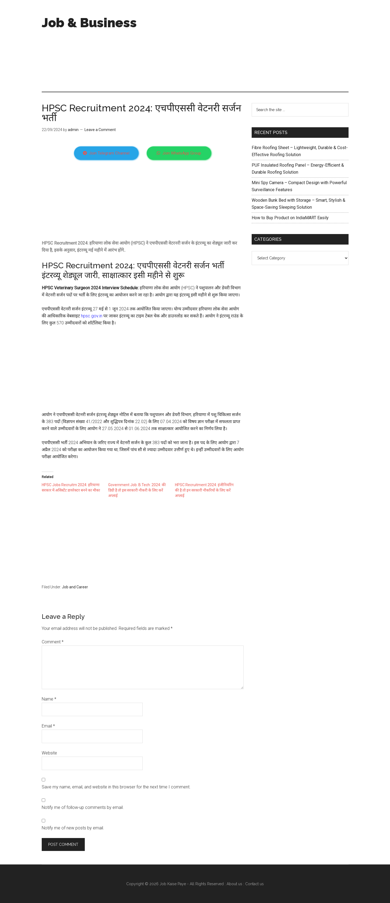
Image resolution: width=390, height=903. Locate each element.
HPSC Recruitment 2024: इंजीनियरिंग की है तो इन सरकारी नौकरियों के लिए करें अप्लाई (204, 490)
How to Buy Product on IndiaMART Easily (290, 217)
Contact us (254, 884)
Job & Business (89, 22)
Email (48, 726)
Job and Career (75, 587)
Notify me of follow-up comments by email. (83, 807)
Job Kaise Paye (173, 884)
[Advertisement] (251, 46)
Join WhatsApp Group (179, 153)
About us (234, 884)
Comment (53, 641)
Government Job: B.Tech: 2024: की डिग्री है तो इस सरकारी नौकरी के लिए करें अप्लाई (137, 490)
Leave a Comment (100, 130)
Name (49, 699)
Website (49, 753)
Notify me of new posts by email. (73, 827)
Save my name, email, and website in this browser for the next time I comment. (116, 786)
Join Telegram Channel (106, 153)
